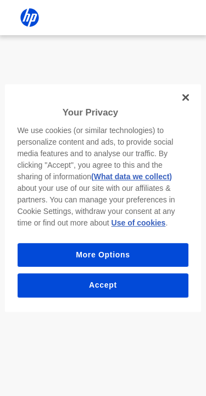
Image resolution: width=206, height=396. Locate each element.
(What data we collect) (131, 176)
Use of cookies (139, 222)
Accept (103, 284)
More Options (103, 254)
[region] (103, 198)
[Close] (186, 97)
